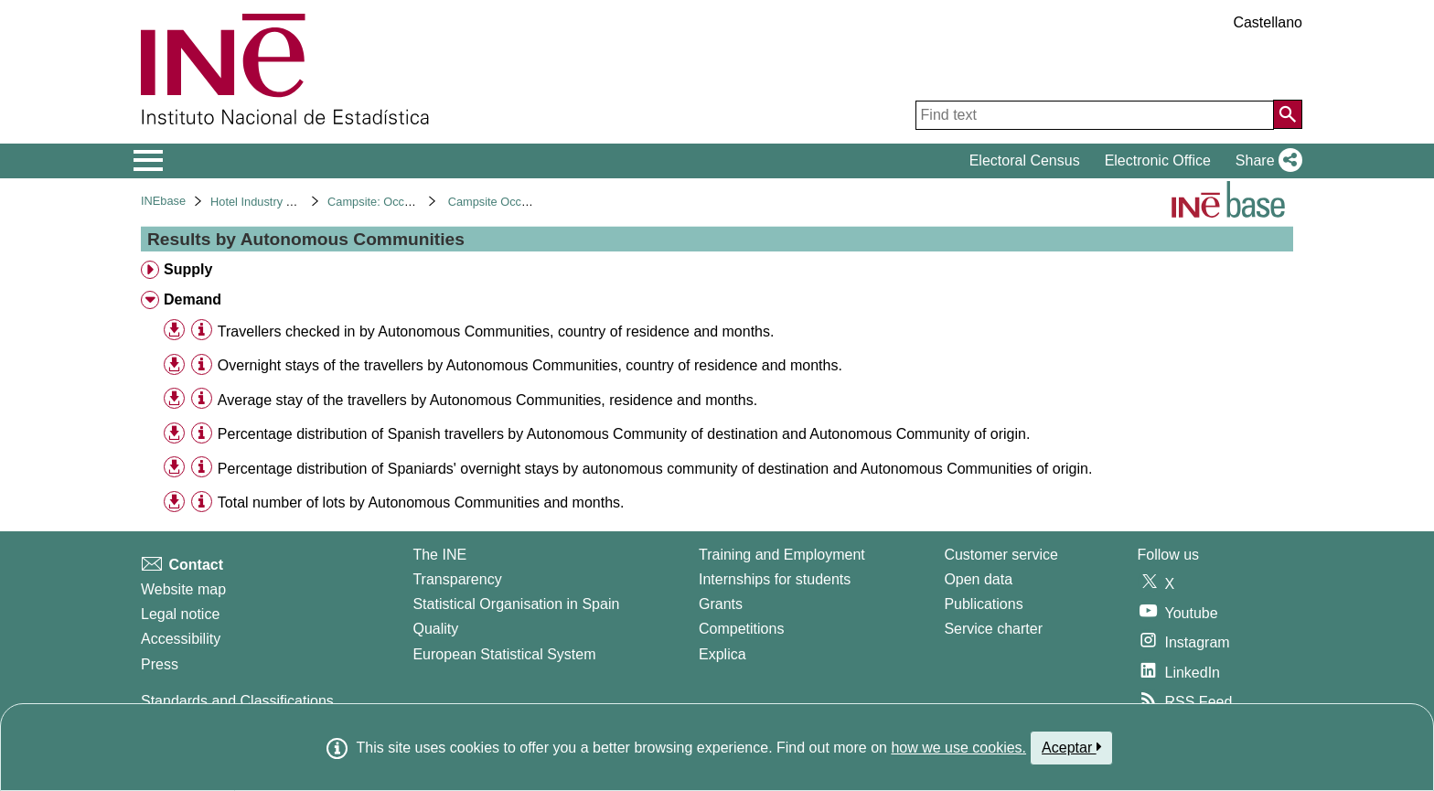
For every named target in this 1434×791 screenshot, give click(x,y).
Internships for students (775, 579)
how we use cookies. (958, 747)
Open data (978, 579)
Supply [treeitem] (188, 269)
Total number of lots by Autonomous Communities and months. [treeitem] (421, 502)
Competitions (741, 628)
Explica (722, 654)
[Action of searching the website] (1287, 114)
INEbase (163, 201)
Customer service (1000, 554)
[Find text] (1094, 115)
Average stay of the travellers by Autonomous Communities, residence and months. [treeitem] (487, 400)
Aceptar (1071, 747)
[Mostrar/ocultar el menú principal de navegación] (149, 160)
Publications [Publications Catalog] (983, 604)
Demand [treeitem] (192, 299)
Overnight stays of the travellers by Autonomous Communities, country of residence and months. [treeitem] (530, 365)
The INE (439, 554)
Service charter (993, 628)
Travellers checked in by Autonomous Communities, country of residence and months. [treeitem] (496, 331)
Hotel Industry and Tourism (279, 201)
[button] (1265, 160)
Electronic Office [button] (1158, 160)
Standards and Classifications (237, 701)
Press (159, 664)
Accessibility (180, 639)
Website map (183, 589)
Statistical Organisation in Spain (515, 604)
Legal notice (180, 614)
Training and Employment (782, 554)
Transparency (456, 579)
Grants (721, 604)
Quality (435, 628)
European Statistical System (503, 654)
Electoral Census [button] (1024, 160)
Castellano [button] (1267, 22)
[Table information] (201, 330)
